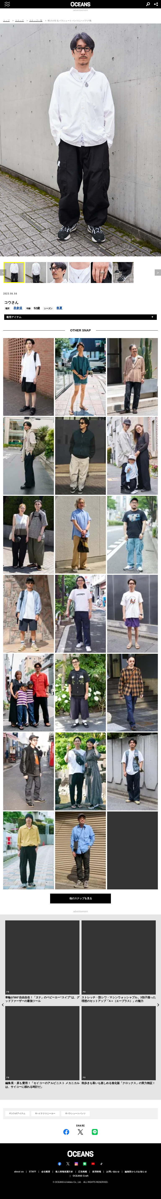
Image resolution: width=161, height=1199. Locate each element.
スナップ (19, 20)
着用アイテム (13, 317)
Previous (2, 1004)
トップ (6, 20)
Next (158, 1004)
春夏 (59, 307)
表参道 (17, 307)
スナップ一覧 (35, 20)
